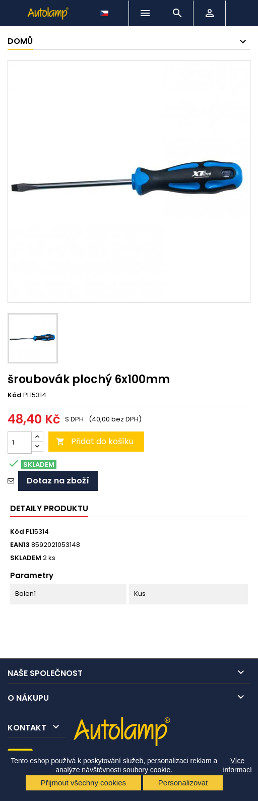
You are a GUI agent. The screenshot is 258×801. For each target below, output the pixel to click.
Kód (15, 395)
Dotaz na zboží (58, 480)
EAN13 (20, 544)
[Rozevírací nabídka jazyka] (105, 10)
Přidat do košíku (95, 441)
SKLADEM (25, 558)
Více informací (237, 765)
